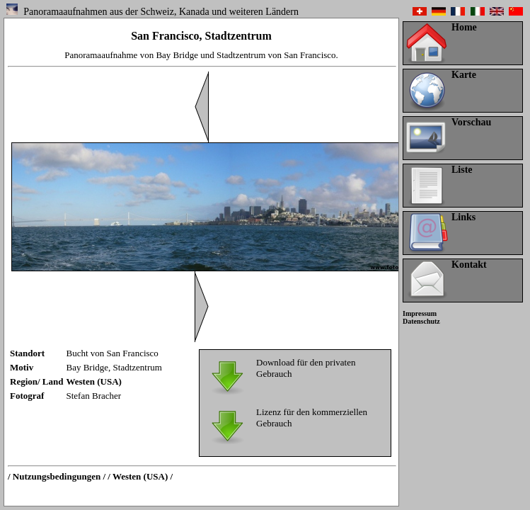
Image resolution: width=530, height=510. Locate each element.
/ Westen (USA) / (140, 476)
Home (464, 27)
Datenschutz (421, 321)
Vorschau (471, 122)
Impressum (420, 313)
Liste (462, 169)
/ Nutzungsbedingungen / (56, 476)
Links (463, 217)
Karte (463, 74)
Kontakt (469, 264)
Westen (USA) (94, 381)
